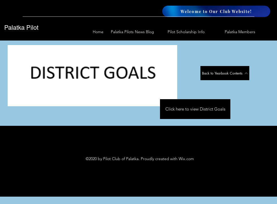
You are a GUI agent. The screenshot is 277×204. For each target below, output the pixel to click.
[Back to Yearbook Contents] (224, 73)
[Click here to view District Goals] (195, 109)
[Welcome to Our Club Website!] (216, 11)
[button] (232, 31)
